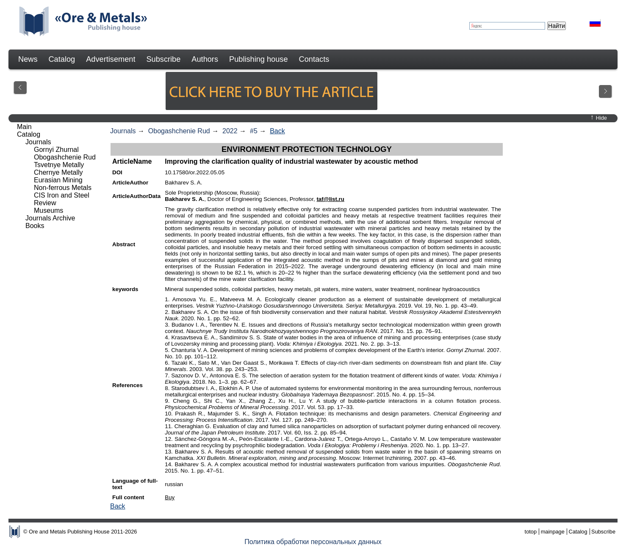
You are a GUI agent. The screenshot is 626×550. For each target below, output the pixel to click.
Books (34, 225)
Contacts (314, 59)
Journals (123, 131)
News (27, 59)
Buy (170, 497)
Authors (204, 59)
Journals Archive (50, 218)
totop (531, 531)
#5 (254, 131)
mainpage (553, 531)
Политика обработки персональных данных (313, 541)
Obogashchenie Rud (179, 131)
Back (277, 131)
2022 (230, 131)
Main (24, 126)
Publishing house (258, 59)
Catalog (61, 59)
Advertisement (110, 59)
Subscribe (163, 59)
